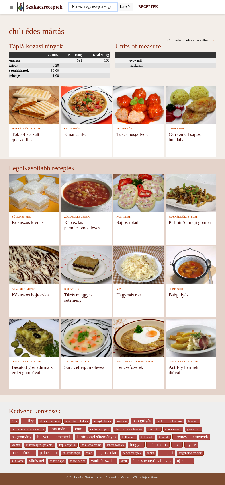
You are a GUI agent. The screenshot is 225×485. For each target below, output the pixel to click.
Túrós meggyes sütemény (78, 297)
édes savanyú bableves (152, 460)
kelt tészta (147, 437)
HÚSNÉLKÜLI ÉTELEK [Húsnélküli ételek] (26, 128)
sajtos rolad (107, 452)
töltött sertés (77, 461)
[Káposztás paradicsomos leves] (86, 192)
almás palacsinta (50, 421)
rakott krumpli (71, 453)
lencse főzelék (115, 445)
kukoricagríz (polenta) (39, 445)
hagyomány (22, 436)
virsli (124, 461)
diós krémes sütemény (128, 429)
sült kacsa (18, 461)
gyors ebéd (193, 429)
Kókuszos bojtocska (30, 294)
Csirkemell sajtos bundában (185, 137)
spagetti (166, 452)
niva (177, 444)
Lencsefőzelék (129, 367)
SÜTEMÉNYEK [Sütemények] (21, 216)
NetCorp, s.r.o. (94, 477)
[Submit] (125, 7)
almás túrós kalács (76, 421)
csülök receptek (99, 429)
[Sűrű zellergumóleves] (86, 337)
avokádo (122, 421)
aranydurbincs (102, 421)
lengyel (136, 444)
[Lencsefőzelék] (138, 337)
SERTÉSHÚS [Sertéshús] (124, 128)
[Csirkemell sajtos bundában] (191, 104)
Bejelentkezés (150, 477)
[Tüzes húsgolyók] (138, 104)
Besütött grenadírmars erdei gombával (32, 370)
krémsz (16, 445)
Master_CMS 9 (129, 477)
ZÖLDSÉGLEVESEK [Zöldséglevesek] (77, 216)
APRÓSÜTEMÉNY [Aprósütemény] (23, 289)
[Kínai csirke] (86, 104)
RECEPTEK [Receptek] (148, 6)
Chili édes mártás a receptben (191, 40)
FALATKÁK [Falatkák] (123, 216)
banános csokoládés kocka (28, 429)
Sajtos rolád (127, 222)
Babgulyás (178, 294)
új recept (184, 460)
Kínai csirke (75, 134)
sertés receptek (132, 453)
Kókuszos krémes (28, 222)
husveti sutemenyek (54, 436)
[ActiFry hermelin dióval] (191, 337)
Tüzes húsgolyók (132, 134)
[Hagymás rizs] (138, 265)
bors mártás (59, 428)
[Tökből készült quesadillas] (34, 104)
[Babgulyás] (191, 265)
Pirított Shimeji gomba (190, 222)
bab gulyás (142, 420)
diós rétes (153, 429)
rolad (89, 453)
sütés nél (36, 460)
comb (80, 428)
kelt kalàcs (128, 437)
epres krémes (173, 429)
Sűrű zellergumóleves (84, 367)
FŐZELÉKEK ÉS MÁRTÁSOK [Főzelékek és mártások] (134, 361)
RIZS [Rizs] (119, 289)
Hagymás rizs (129, 294)
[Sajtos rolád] (138, 192)
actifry (28, 420)
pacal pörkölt (23, 452)
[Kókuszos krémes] (34, 192)
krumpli (164, 437)
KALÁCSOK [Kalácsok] (72, 289)
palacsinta (48, 452)
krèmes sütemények (191, 436)
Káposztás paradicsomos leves (82, 225)
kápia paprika (67, 445)
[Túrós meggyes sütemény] (86, 265)
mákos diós (158, 444)
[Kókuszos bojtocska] (34, 265)
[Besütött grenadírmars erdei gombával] (34, 337)
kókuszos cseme (91, 445)
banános (193, 421)
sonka (150, 453)
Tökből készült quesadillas (25, 137)
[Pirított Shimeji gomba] (191, 192)
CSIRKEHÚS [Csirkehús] (72, 128)
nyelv (191, 444)
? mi (14, 421)
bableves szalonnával (169, 421)
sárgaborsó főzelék (190, 453)
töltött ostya (57, 461)
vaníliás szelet (103, 460)
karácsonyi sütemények (97, 436)
